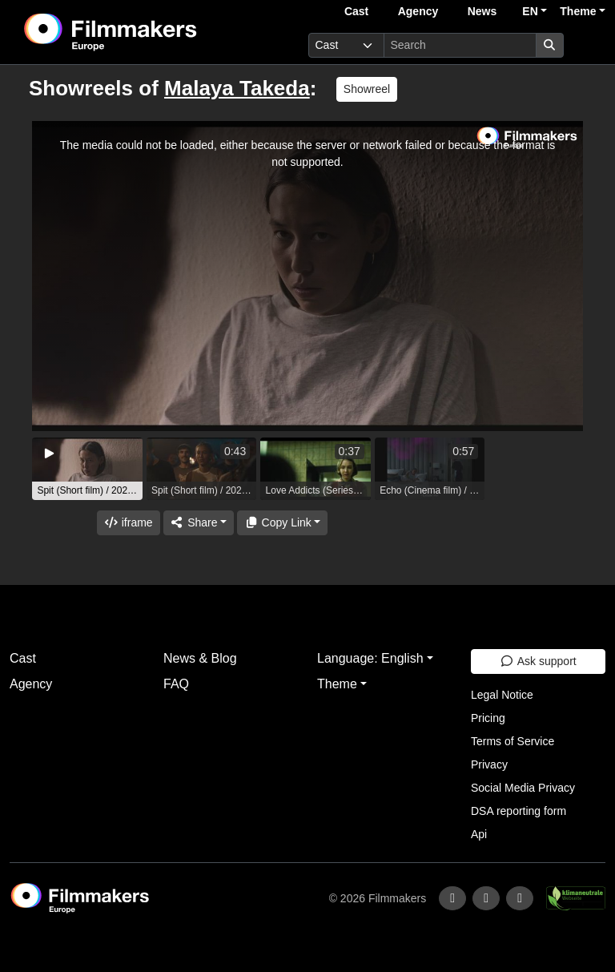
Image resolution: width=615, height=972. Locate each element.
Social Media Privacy (523, 787)
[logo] (149, 32)
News (482, 11)
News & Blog (200, 658)
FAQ (176, 684)
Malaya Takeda (237, 88)
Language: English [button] (370, 658)
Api (479, 834)
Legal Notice (502, 694)
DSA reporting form (518, 811)
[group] (87, 469)
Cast (356, 11)
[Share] (198, 522)
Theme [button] (578, 11)
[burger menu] (588, 45)
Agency (418, 11)
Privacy (489, 764)
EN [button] (529, 11)
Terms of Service (512, 741)
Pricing (488, 718)
